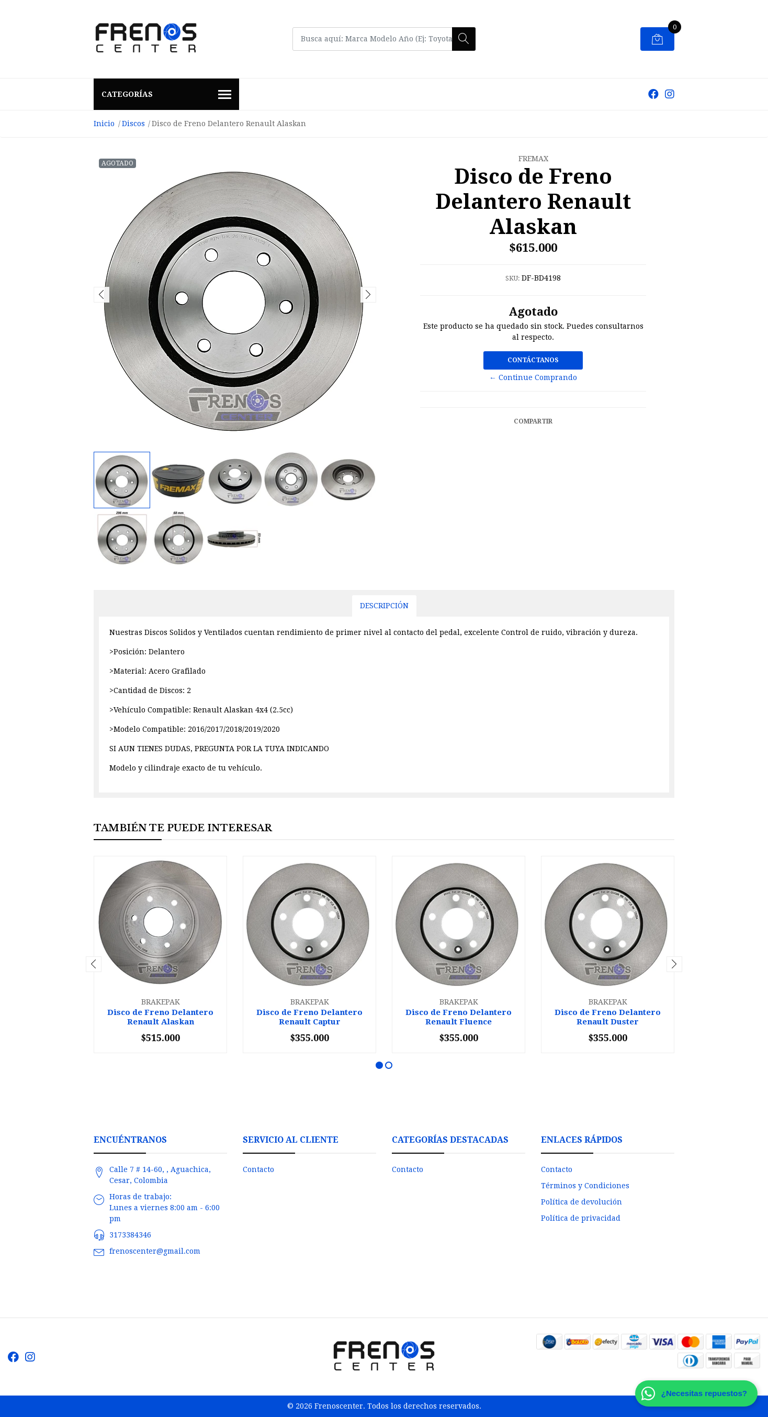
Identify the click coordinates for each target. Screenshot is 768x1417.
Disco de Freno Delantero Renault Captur (309, 1017)
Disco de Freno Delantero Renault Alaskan (160, 1017)
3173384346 (130, 1235)
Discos (133, 123)
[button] (379, 1065)
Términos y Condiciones (585, 1185)
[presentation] (101, 295)
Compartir (533, 421)
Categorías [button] (166, 95)
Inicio (104, 123)
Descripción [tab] (384, 605)
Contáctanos (533, 360)
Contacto (258, 1169)
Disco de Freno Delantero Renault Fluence (458, 1017)
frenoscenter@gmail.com (154, 1251)
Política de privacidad (580, 1218)
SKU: (512, 278)
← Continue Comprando (533, 377)
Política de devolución (581, 1202)
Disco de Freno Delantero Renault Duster (608, 1017)
